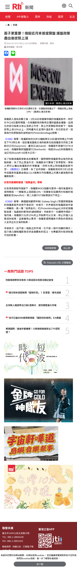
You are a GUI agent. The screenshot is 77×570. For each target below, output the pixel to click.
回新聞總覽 (50, 248)
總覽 (8, 16)
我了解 (39, 564)
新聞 (14, 24)
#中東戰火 (23, 16)
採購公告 (17, 546)
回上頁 (67, 248)
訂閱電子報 (28, 546)
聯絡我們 (6, 546)
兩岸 (38, 16)
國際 (62, 16)
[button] (7, 7)
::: (6, 24)
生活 (74, 16)
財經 (50, 16)
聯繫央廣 (7, 528)
